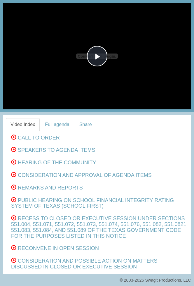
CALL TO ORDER (35, 138)
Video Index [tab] (23, 124)
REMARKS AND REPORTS (47, 188)
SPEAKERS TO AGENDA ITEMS (53, 150)
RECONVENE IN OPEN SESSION (55, 248)
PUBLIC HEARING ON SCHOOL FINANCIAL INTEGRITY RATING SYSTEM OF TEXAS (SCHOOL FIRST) (92, 203)
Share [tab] (85, 124)
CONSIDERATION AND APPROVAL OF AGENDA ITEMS (81, 175)
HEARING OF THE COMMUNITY (53, 163)
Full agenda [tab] (57, 124)
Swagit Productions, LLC (168, 280)
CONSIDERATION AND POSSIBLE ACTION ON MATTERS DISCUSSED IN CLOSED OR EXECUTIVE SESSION (84, 264)
